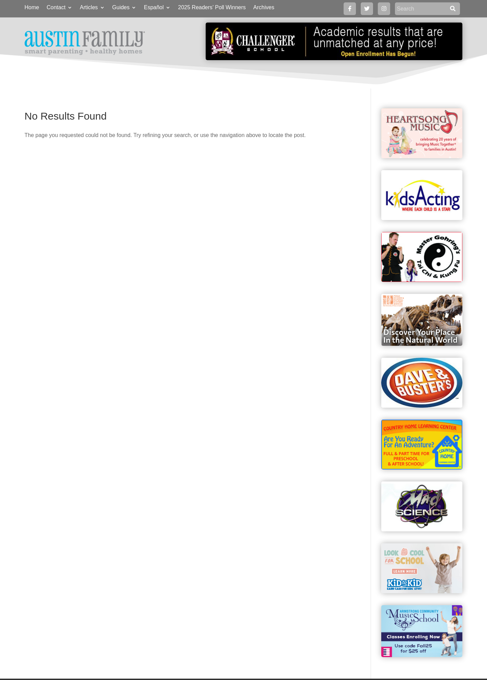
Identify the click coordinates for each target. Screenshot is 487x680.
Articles (89, 7)
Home (32, 7)
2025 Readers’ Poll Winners (212, 7)
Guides (121, 7)
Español (154, 7)
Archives (263, 7)
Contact (56, 7)
